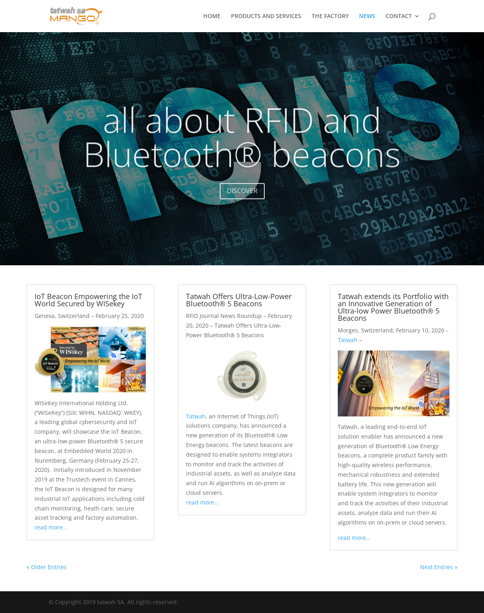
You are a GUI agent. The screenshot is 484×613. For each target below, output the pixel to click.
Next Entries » (438, 567)
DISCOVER (242, 197)
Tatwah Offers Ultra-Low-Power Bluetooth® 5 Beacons (239, 299)
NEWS (367, 16)
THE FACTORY (330, 16)
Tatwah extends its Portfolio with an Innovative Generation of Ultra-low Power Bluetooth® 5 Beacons (393, 307)
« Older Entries (47, 567)
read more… (51, 527)
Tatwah (196, 416)
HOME (212, 16)
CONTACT (399, 16)
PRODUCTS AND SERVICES (266, 16)
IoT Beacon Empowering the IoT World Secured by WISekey (88, 299)
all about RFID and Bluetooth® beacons (242, 143)
